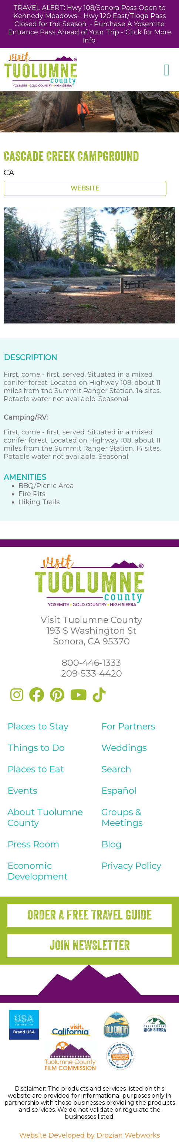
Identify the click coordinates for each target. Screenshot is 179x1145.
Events (22, 790)
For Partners (128, 726)
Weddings (124, 747)
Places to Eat (35, 769)
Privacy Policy (131, 865)
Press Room (33, 844)
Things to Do (36, 747)
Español (118, 790)
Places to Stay (37, 726)
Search (116, 769)
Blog (111, 844)
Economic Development (37, 871)
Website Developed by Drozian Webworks (89, 1135)
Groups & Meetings (122, 817)
